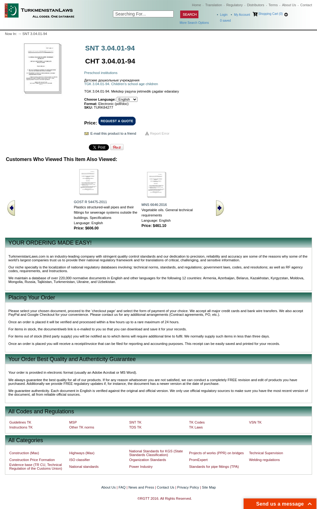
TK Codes (197, 422)
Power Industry (141, 466)
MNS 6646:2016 (154, 205)
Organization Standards (147, 460)
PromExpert (198, 460)
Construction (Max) (24, 453)
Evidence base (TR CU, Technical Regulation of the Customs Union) (35, 466)
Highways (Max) (81, 453)
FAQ (122, 487)
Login (224, 14)
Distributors (255, 5)
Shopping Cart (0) (270, 13)
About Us (289, 5)
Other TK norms (81, 427)
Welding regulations (264, 460)
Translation (213, 5)
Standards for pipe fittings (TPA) (214, 466)
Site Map (209, 487)
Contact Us (165, 487)
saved (225, 20)
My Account (242, 14)
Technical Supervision (266, 453)
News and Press (141, 487)
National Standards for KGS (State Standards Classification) (156, 453)
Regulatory (234, 5)
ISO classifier (79, 460)
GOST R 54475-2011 (90, 202)
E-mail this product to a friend (113, 133)
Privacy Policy (188, 487)
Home (196, 5)
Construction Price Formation (32, 460)
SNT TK (135, 422)
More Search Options (194, 22)
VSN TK (255, 422)
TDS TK (135, 427)
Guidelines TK (20, 422)
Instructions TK (21, 427)
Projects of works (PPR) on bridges (216, 453)
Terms (273, 5)
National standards (84, 466)
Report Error (160, 133)
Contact (306, 5)
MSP (73, 422)
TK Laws (196, 427)
